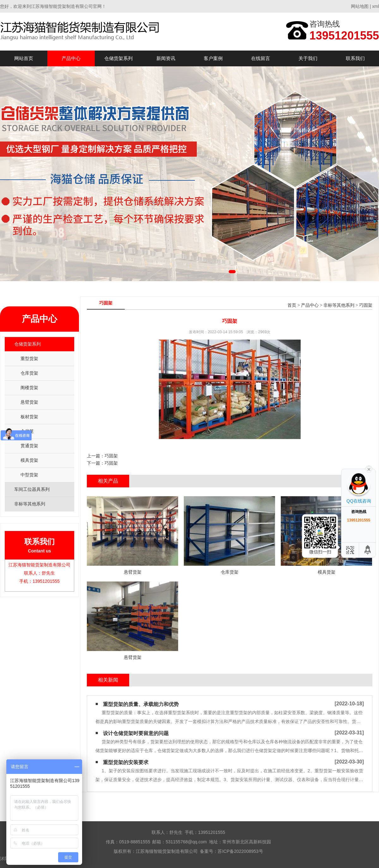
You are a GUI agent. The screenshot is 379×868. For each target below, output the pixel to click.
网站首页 (23, 58)
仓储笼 (27, 431)
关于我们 (307, 58)
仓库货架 (29, 373)
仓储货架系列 (118, 58)
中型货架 (29, 474)
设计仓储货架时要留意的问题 (136, 733)
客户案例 (213, 58)
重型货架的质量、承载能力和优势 (141, 704)
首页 (291, 305)
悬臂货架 (29, 402)
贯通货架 (29, 445)
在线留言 (260, 58)
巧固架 (365, 305)
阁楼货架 (29, 387)
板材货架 (29, 416)
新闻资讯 (165, 58)
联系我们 (355, 58)
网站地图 (360, 6)
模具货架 (29, 460)
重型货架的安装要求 (125, 762)
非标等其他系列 (338, 305)
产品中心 (71, 58)
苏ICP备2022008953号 (240, 851)
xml (375, 6)
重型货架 (29, 358)
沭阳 (4, 858)
